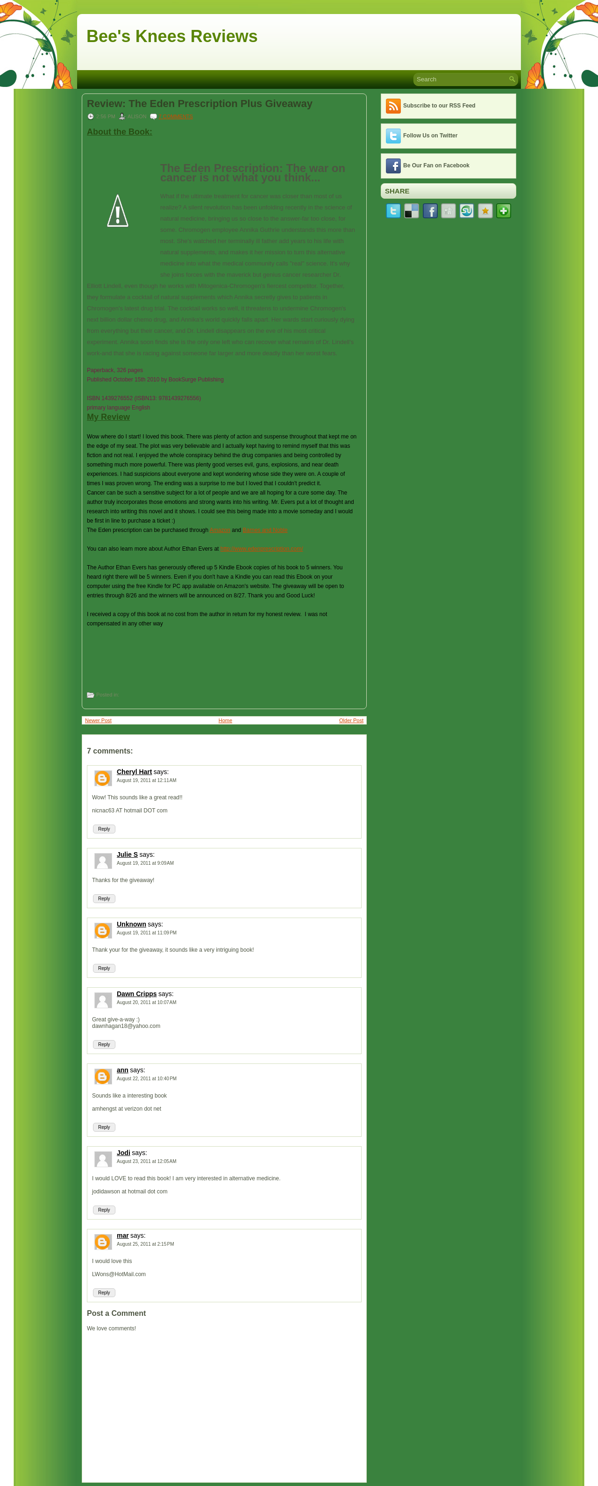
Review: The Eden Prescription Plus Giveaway (200, 104)
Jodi (123, 1152)
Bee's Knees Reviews (172, 36)
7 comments (176, 116)
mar (123, 1235)
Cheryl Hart (134, 771)
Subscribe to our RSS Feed (439, 105)
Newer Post (98, 720)
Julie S (127, 854)
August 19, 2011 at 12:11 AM (147, 780)
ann (122, 1070)
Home (225, 720)
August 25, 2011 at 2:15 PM (145, 1244)
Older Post (351, 720)
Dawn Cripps (137, 994)
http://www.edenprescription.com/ (262, 549)
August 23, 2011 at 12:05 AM (147, 1161)
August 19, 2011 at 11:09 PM (147, 932)
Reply (104, 829)
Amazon (220, 530)
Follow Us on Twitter (430, 135)
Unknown (131, 924)
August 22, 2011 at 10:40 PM (147, 1078)
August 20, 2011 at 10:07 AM (147, 1002)
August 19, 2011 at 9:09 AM (145, 863)
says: (161, 771)
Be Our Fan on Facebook (436, 165)
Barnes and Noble (265, 530)
